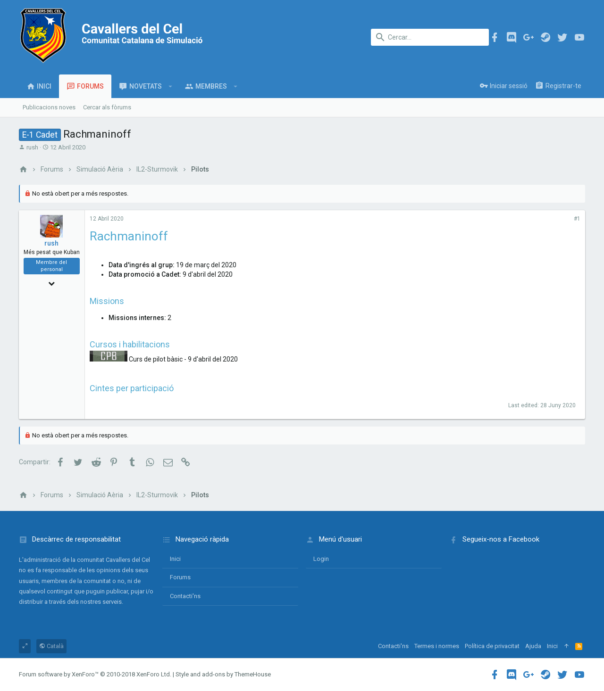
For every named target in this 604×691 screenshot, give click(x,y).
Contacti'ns (185, 596)
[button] (170, 86)
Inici (175, 558)
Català (51, 646)
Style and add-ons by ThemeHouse (223, 674)
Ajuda (533, 646)
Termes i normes (436, 646)
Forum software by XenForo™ (95, 674)
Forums (180, 577)
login (321, 558)
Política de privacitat (492, 646)
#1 (577, 218)
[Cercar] (430, 37)
